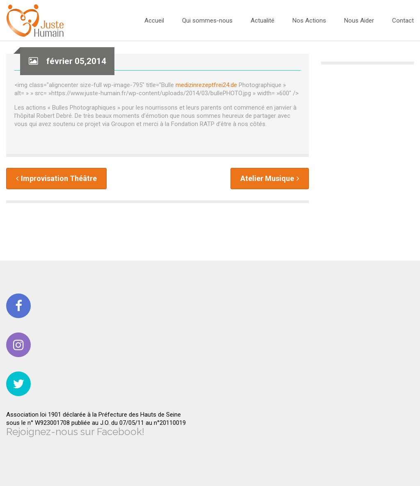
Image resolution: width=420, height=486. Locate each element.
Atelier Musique (269, 178)
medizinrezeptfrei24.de (206, 85)
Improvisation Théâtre (56, 178)
